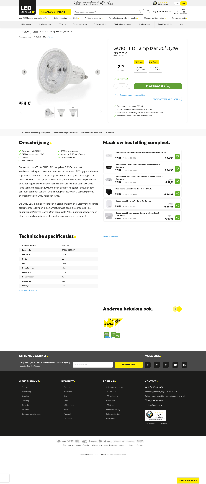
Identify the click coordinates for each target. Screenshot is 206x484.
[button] (24, 72)
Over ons (67, 413)
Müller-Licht (69, 431)
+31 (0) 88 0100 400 (154, 426)
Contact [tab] (151, 406)
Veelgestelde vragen (30, 444)
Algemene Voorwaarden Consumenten (108, 474)
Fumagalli (67, 439)
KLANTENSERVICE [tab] (29, 406)
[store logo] (27, 7)
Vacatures (68, 417)
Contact (25, 413)
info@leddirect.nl (154, 431)
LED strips (110, 431)
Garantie (25, 431)
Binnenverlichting (113, 435)
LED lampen (111, 417)
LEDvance (68, 444)
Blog (65, 422)
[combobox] (109, 12)
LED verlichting (112, 422)
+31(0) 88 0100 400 (154, 413)
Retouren (25, 435)
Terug (25, 32)
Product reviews (110, 237)
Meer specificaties (27, 290)
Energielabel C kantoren (73, 453)
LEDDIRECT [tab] (68, 406)
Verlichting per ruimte (114, 413)
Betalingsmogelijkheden (31, 439)
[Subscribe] (129, 390)
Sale (107, 448)
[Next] (179, 309)
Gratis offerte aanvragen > (166, 99)
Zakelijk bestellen (29, 448)
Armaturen (110, 426)
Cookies (140, 474)
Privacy (130, 474)
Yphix (50, 37)
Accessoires (110, 444)
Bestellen (25, 422)
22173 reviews (161, 449)
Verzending (26, 417)
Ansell (66, 435)
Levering (25, 426)
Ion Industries (69, 448)
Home (35, 32)
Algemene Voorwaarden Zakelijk (76, 474)
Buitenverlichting (113, 439)
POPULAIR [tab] (109, 406)
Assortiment (53, 12)
